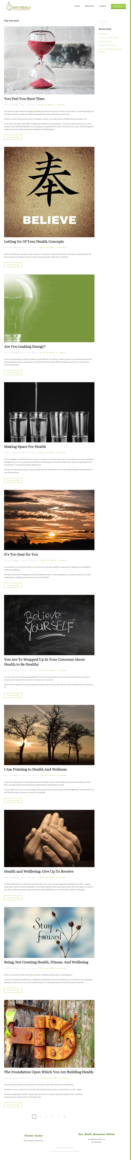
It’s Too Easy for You (21, 554)
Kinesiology (103, 34)
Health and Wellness (46, 105)
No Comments (60, 105)
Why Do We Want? (105, 41)
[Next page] (64, 1117)
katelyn (15, 105)
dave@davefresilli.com (96, 1139)
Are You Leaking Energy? (25, 346)
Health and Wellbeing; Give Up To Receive (38, 871)
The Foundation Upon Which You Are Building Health (48, 1072)
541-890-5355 (96, 1142)
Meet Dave (89, 6)
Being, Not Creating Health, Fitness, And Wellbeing (46, 962)
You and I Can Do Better (107, 45)
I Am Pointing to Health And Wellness (35, 769)
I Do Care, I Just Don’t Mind (109, 38)
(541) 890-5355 (118, 6)
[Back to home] (18, 6)
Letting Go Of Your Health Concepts (34, 241)
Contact (102, 6)
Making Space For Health (25, 446)
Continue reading (13, 137)
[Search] (112, 21)
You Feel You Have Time (24, 98)
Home (77, 6)
